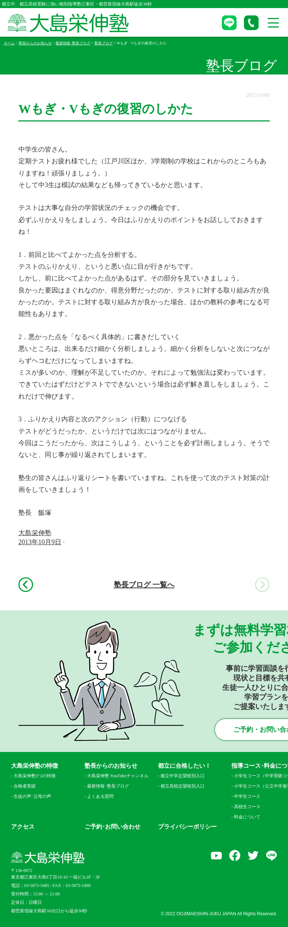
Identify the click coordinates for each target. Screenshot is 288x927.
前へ (25, 584)
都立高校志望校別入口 (183, 786)
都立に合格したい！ (184, 766)
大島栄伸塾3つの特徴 (34, 775)
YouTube (216, 855)
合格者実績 (25, 786)
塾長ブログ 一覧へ (144, 585)
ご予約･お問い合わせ (112, 827)
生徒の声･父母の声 (32, 796)
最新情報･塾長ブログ (108, 786)
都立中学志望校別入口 (183, 775)
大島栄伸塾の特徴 (34, 766)
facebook (234, 855)
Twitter (253, 855)
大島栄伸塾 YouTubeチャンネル (117, 775)
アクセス (23, 827)
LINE (271, 855)
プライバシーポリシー (187, 827)
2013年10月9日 (39, 542)
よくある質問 (100, 796)
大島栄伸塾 (34, 533)
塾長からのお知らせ (110, 766)
